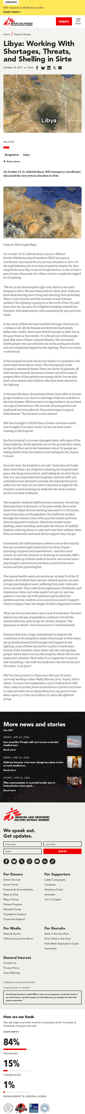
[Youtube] (37, 861)
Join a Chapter (52, 899)
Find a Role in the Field (57, 938)
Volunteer (49, 894)
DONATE (64, 21)
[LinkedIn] (45, 861)
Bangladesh (12, 154)
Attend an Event (53, 889)
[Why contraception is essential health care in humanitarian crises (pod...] (42, 784)
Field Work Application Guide (61, 943)
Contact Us (9, 962)
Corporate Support (14, 919)
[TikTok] (52, 861)
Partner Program (12, 904)
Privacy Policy (11, 967)
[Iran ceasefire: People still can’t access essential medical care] (42, 743)
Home (6, 34)
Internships (50, 948)
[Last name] (62, 844)
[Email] (22, 851)
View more (13, 161)
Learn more (11, 11)
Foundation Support (14, 914)
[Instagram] (29, 861)
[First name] (22, 844)
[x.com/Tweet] (22, 861)
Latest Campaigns (54, 879)
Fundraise (49, 884)
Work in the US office (56, 933)
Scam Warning (11, 972)
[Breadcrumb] (42, 34)
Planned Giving (12, 909)
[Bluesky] (14, 861)
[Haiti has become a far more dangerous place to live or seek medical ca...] (42, 764)
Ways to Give (10, 894)
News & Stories (22, 34)
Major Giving (10, 899)
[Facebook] (6, 861)
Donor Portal (10, 884)
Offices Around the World (18, 938)
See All (7, 730)
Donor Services (11, 879)
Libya (26, 154)
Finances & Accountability (18, 889)
